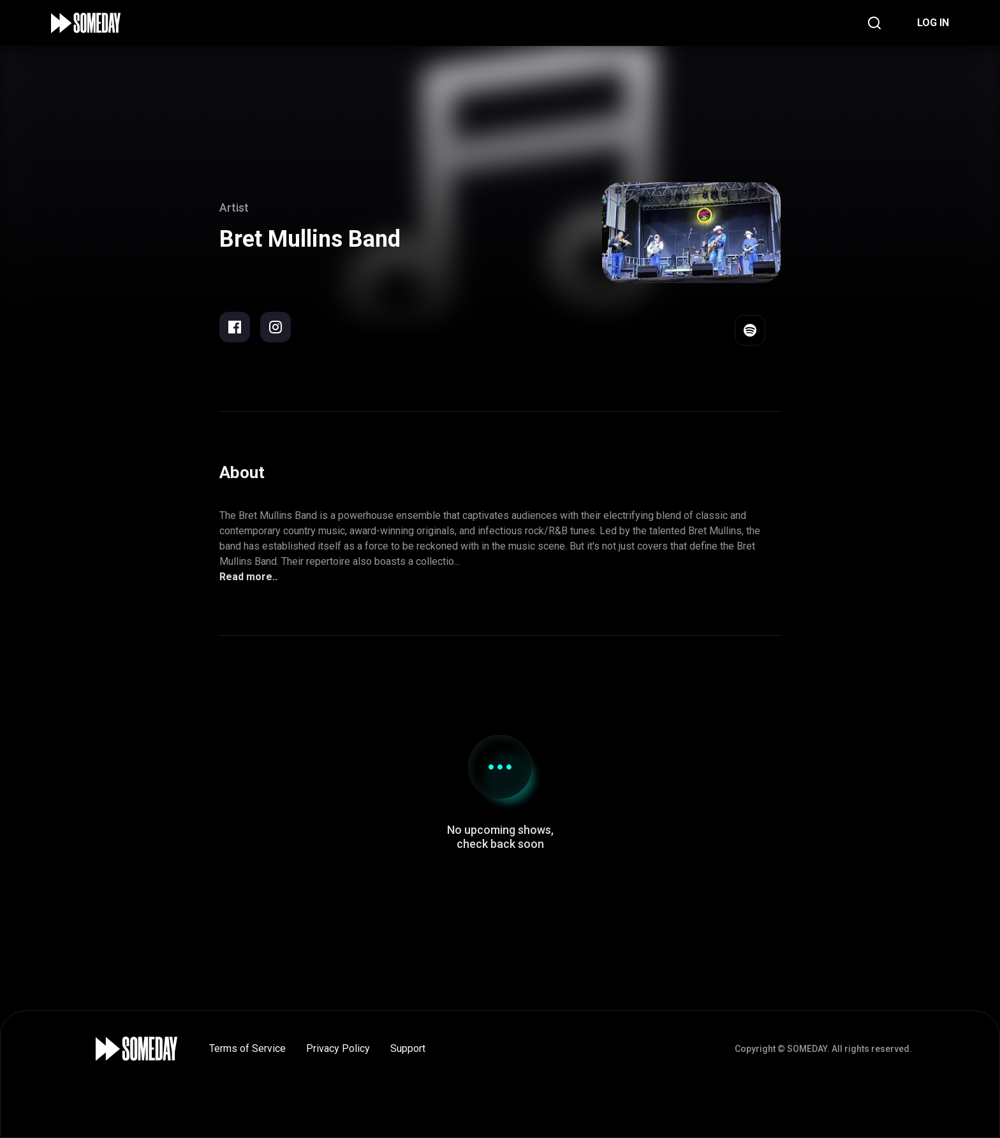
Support (407, 1048)
